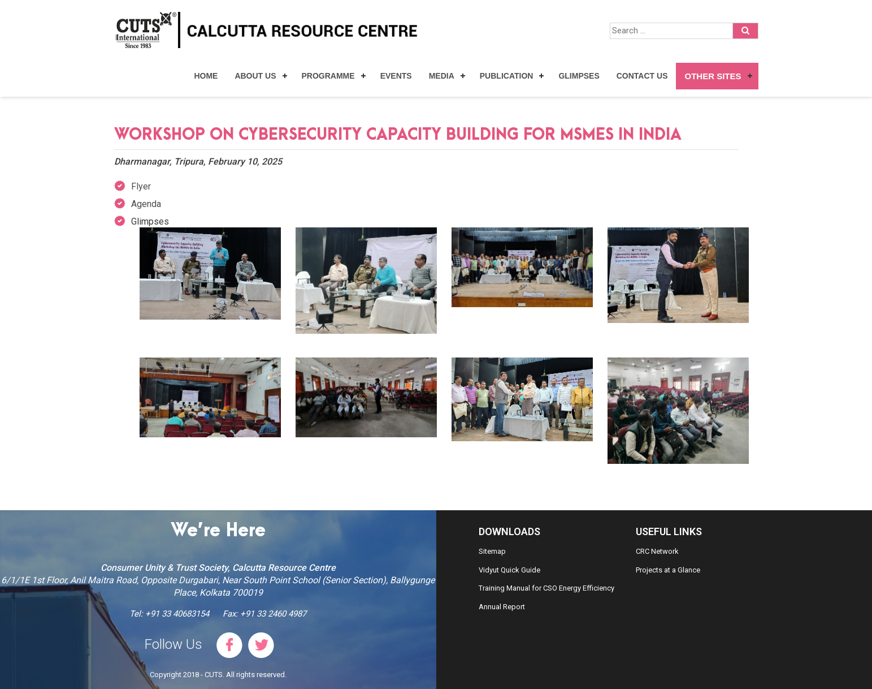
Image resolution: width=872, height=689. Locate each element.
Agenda (146, 204)
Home (206, 75)
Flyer (141, 186)
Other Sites (712, 76)
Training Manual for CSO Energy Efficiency (546, 588)
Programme (328, 75)
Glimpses (578, 75)
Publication (506, 75)
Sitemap (492, 551)
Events (396, 75)
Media (441, 75)
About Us (255, 75)
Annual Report (502, 606)
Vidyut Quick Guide (509, 570)
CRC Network (657, 551)
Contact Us (642, 75)
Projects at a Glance (668, 570)
